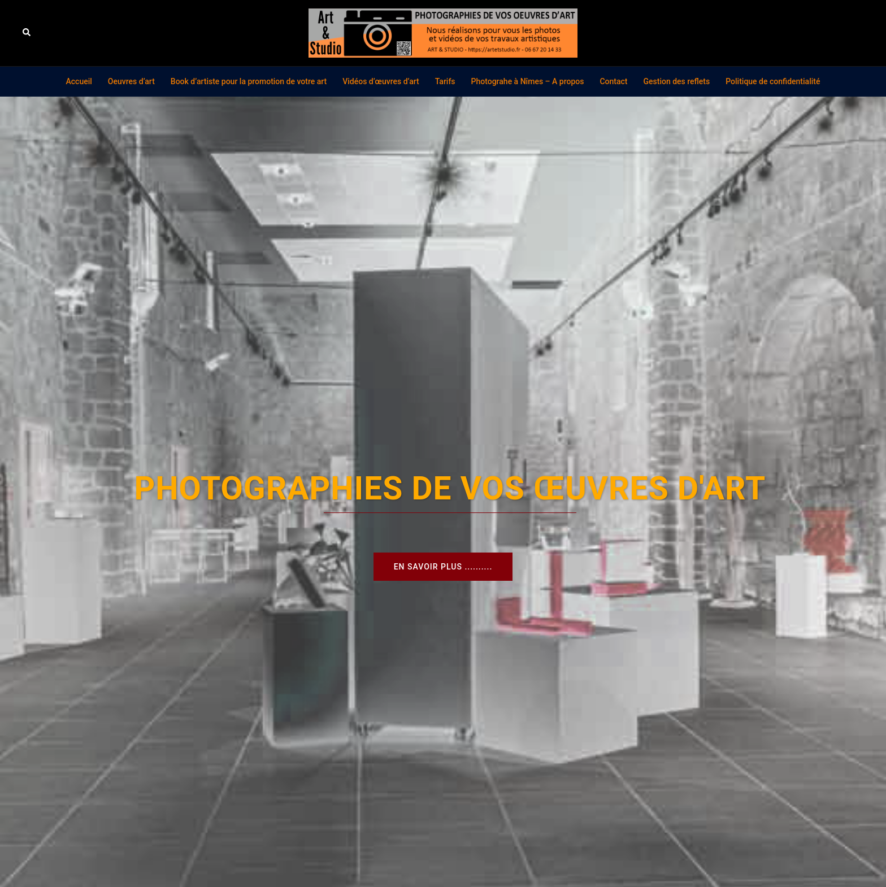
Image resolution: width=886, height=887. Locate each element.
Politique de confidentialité (773, 81)
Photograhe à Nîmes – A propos (527, 81)
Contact (613, 81)
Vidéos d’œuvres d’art (380, 81)
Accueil (79, 81)
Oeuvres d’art (131, 81)
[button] (27, 32)
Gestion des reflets (677, 81)
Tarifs (445, 81)
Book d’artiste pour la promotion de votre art (249, 81)
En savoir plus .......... (443, 566)
